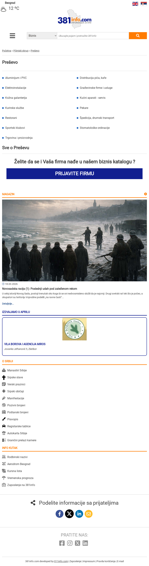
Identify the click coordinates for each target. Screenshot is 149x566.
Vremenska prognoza (20, 478)
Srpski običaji (15, 391)
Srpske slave (15, 377)
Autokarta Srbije (17, 433)
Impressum (89, 561)
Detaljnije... (8, 303)
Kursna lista (14, 471)
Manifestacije (15, 398)
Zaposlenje (76, 561)
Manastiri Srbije (17, 370)
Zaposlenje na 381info (21, 485)
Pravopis (12, 419)
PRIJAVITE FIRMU (74, 173)
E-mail (120, 561)
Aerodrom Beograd (18, 464)
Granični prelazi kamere (21, 440)
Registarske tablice (18, 426)
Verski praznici (16, 384)
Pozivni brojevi (16, 405)
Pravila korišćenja (106, 561)
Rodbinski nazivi (17, 457)
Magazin (8, 194)
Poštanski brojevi (17, 412)
